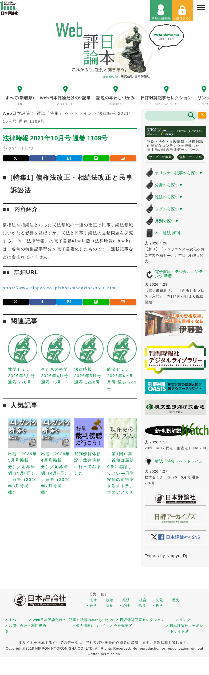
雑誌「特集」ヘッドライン (179, 461)
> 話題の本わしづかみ (95, 620)
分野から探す (169, 185)
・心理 (124, 606)
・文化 (157, 600)
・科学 (157, 606)
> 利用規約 (37, 626)
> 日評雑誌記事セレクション (140, 620)
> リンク (183, 620)
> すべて (12, 620)
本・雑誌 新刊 (167, 233)
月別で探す (167, 221)
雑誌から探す (169, 197)
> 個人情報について (89, 626)
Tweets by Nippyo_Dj (166, 555)
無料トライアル (190, 157)
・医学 (91, 606)
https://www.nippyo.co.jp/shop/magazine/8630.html (60, 288)
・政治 (107, 600)
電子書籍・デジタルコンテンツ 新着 (179, 273)
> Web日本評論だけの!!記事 (52, 620)
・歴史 (174, 600)
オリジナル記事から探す (179, 173)
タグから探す (169, 209)
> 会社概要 (121, 626)
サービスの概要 (160, 157)
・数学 (141, 606)
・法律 (91, 600)
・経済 (124, 600)
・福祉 (107, 606)
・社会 (141, 600)
